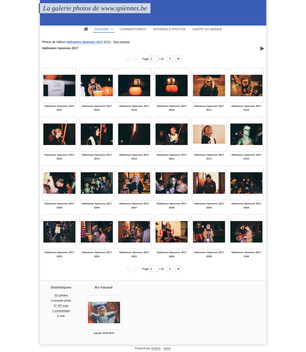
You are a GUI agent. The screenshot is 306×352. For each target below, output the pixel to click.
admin (167, 348)
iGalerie (156, 348)
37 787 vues (61, 305)
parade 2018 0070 (104, 333)
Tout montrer (121, 42)
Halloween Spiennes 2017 (85, 42)
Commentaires (133, 29)
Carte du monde (207, 29)
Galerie (102, 29)
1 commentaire (61, 310)
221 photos (61, 295)
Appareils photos (169, 29)
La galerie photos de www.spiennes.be (95, 8)
